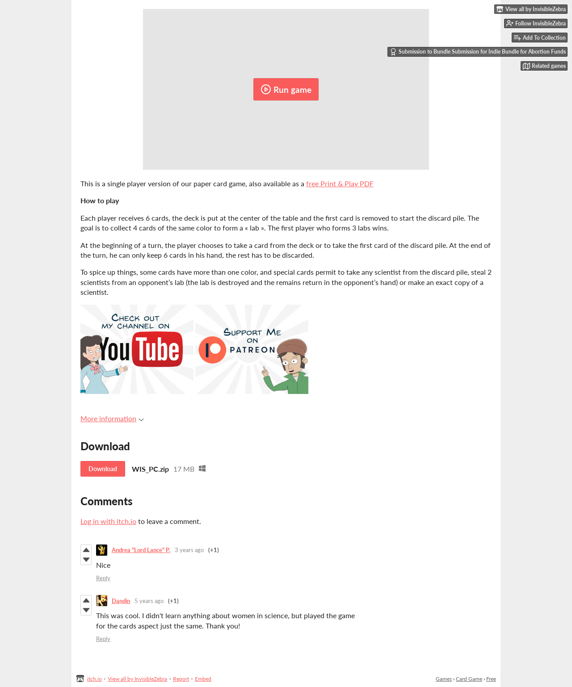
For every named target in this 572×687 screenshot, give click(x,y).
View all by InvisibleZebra (137, 678)
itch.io (94, 678)
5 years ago (149, 600)
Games (444, 678)
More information (112, 418)
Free (491, 678)
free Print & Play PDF (340, 183)
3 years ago (189, 549)
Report (181, 678)
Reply (103, 578)
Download (102, 469)
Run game (286, 89)
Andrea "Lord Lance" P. (141, 549)
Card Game (469, 678)
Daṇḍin (121, 600)
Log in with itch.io (108, 521)
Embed (203, 678)
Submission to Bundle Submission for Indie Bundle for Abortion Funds (478, 51)
